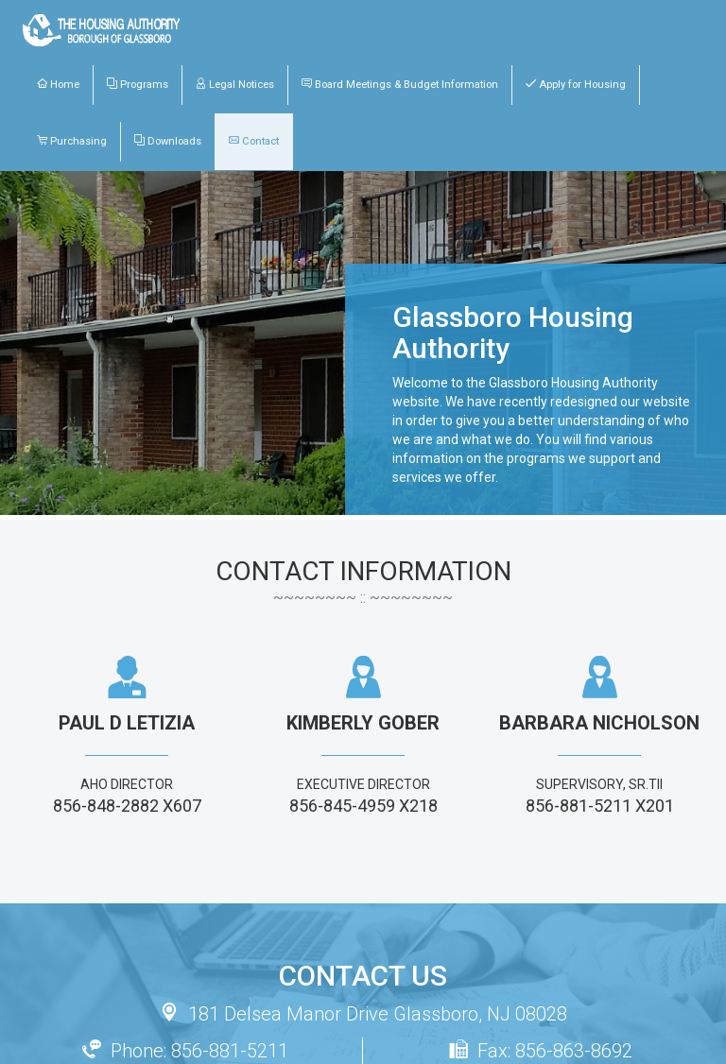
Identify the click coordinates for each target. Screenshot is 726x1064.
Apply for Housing (576, 84)
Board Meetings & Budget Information (400, 84)
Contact (254, 140)
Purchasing (72, 140)
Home (58, 84)
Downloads (167, 140)
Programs (137, 84)
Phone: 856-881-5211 (185, 1050)
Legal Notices (235, 84)
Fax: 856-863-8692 (540, 1050)
